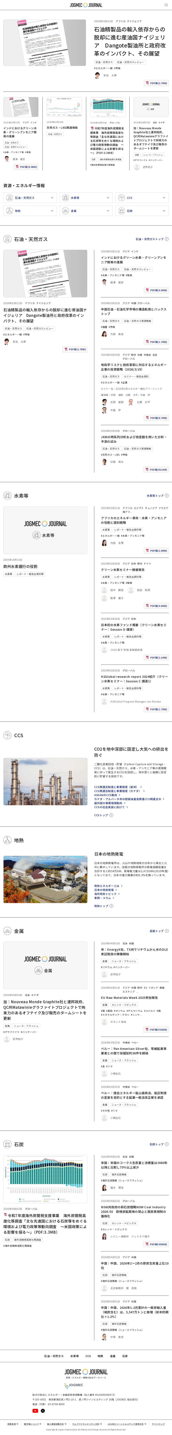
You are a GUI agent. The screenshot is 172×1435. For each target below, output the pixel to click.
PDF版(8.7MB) (157, 418)
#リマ (109, 1066)
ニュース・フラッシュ (153, 154)
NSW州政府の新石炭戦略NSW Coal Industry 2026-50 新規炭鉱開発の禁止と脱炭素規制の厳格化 (133, 1211)
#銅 (103, 1010)
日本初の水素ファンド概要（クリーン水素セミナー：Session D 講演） (133, 627)
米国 (131, 943)
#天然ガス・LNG (110, 454)
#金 (103, 1066)
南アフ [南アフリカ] (126, 512)
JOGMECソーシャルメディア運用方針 (127, 1423)
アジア (26, 122)
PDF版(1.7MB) (157, 342)
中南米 (147, 354)
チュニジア (151, 508)
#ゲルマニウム (135, 1010)
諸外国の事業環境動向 (108, 803)
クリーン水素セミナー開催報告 (123, 569)
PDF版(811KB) (157, 470)
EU (145, 987)
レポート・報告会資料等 (30, 574)
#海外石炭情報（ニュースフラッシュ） (122, 1180)
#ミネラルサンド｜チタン (115, 1014)
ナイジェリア (134, 21)
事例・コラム (102, 898)
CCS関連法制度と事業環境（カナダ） (118, 791)
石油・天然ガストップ (150, 239)
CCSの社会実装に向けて (109, 807)
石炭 (94, 159)
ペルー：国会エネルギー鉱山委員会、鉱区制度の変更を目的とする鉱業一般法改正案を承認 (134, 1095)
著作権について (32, 1423)
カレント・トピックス (124, 1004)
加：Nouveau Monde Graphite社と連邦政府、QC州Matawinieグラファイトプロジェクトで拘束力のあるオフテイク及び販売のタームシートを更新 (151, 138)
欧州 (133, 354)
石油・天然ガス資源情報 (137, 321)
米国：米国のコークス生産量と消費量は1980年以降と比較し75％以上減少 (134, 1164)
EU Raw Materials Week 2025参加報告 (129, 997)
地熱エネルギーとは (106, 886)
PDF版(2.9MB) (157, 551)
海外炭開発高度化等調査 (110, 159)
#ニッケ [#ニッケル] (135, 1014)
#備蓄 (104, 327)
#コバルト (149, 1010)
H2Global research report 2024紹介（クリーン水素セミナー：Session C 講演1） (134, 678)
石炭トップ (157, 1144)
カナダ (161, 122)
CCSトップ (101, 815)
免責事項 (12, 1423)
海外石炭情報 (119, 1174)
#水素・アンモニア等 (13, 152)
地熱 (100, 1356)
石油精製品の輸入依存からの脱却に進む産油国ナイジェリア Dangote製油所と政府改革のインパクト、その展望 (45, 315)
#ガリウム (119, 1010)
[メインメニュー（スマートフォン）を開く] (166, 5)
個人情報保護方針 (57, 1423)
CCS (88, 1356)
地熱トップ (101, 906)
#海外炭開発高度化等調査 (102, 164)
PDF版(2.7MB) (157, 83)
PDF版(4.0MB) (26, 167)
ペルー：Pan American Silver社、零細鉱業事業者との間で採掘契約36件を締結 (133, 1050)
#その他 (105, 1110)
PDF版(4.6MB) (157, 606)
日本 (133, 563)
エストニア (129, 991)
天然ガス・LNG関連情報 (62, 128)
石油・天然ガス (104, 62)
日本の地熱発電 (104, 890)
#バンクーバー (156, 160)
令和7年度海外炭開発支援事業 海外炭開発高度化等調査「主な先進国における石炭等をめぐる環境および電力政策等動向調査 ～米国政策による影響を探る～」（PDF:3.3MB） (107, 140)
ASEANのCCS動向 (105, 795)
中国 (133, 303)
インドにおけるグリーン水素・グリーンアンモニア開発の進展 (20, 132)
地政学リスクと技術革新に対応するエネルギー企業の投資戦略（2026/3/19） (134, 366)
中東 (139, 354)
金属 (137, 154)
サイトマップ (158, 1423)
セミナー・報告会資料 (136, 376)
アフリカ (121, 21)
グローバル (115, 122)
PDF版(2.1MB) (157, 658)
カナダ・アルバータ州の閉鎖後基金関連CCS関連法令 (127, 799)
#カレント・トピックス (114, 1229)
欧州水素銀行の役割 (20, 566)
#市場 (117, 68)
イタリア (153, 987)
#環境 (28, 152)
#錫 (159, 1010)
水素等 (8, 574)
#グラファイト (140, 160)
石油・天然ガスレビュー (130, 62)
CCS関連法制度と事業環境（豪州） (116, 787)
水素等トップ (155, 496)
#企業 (124, 382)
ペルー (135, 1042)
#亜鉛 (109, 1010)
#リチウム (106, 967)
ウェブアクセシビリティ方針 (87, 1423)
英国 (162, 987)
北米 (155, 122)
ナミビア (164, 508)
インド (33, 122)
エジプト (139, 508)
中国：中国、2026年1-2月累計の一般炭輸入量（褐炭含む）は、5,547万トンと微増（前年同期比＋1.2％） (134, 1312)
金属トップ (157, 931)
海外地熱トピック (105, 894)
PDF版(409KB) (157, 1245)
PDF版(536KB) (157, 1030)
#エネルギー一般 (103, 68)
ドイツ (147, 563)
